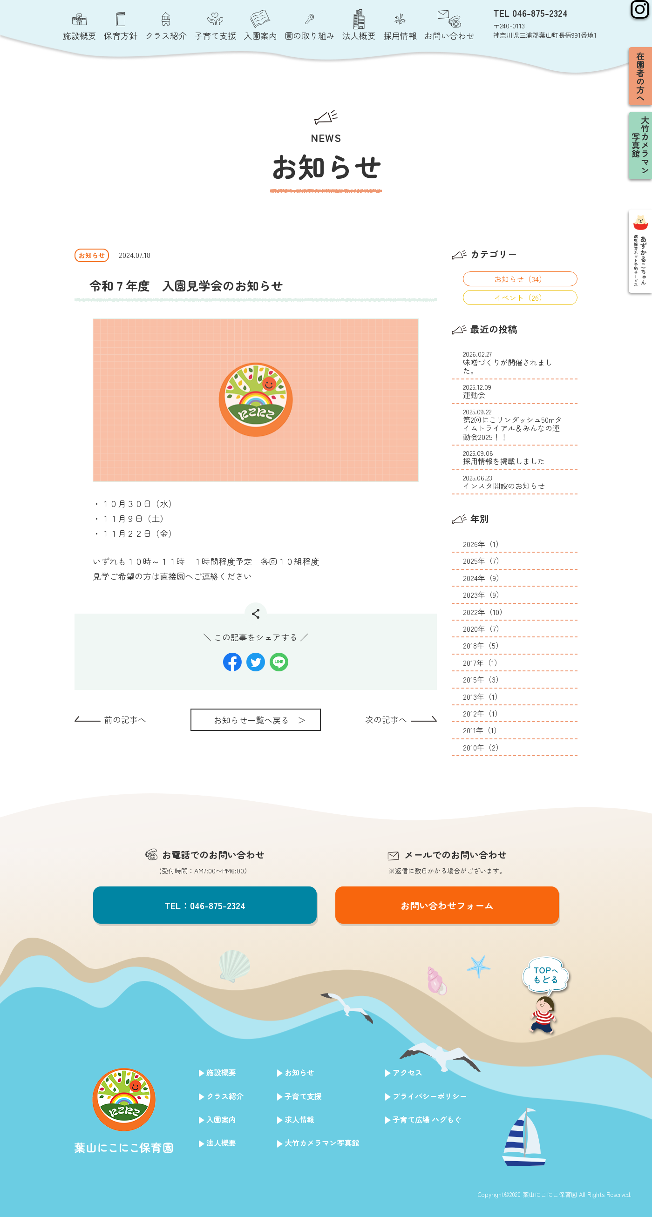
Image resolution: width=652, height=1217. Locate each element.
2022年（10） (485, 611)
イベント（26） (520, 297)
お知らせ (299, 1072)
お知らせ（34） (520, 278)
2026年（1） (483, 543)
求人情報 (299, 1119)
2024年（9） (483, 577)
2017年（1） (482, 662)
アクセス (407, 1072)
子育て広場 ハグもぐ (427, 1119)
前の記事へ (125, 719)
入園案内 (221, 1119)
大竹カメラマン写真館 (322, 1142)
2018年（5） (483, 645)
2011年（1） (482, 730)
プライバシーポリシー (430, 1096)
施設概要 (221, 1072)
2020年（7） (483, 628)
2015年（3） (483, 679)
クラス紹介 (225, 1096)
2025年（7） (483, 560)
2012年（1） (482, 713)
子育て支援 (303, 1096)
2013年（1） (482, 696)
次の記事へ (386, 719)
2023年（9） (483, 594)
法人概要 (221, 1142)
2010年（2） (483, 747)
